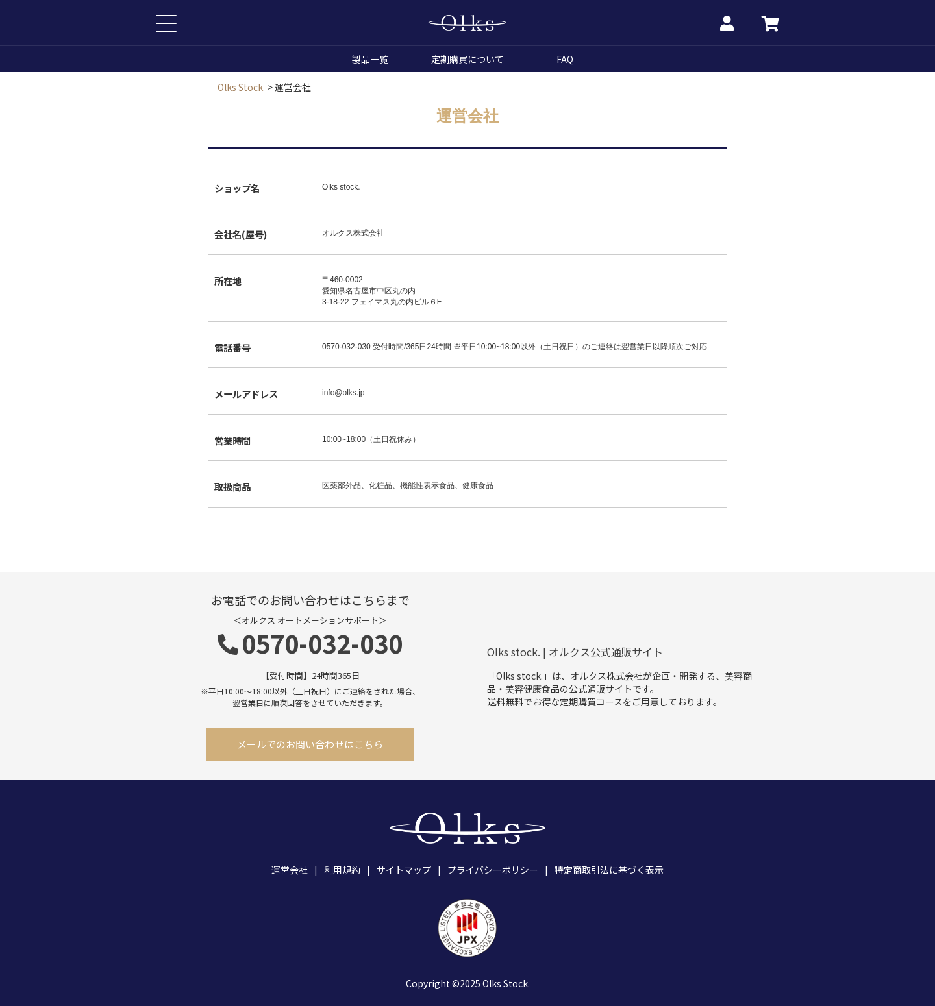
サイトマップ (404, 869)
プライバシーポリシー (492, 869)
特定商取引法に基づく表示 (609, 869)
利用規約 (342, 869)
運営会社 (289, 869)
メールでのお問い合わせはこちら (310, 744)
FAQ (564, 59)
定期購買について (467, 59)
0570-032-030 (310, 643)
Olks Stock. (241, 86)
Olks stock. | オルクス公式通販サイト (575, 651)
